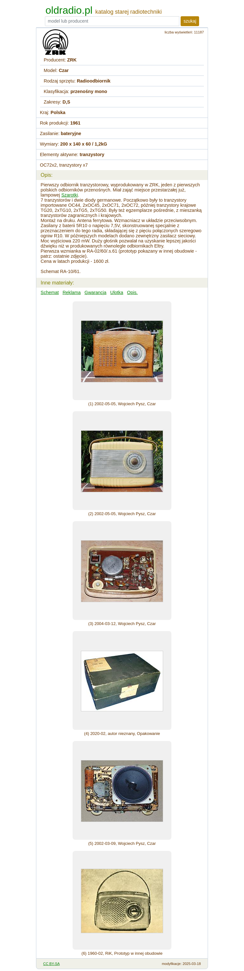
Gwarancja (95, 292)
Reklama (71, 292)
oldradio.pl (69, 10)
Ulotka (116, 292)
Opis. (132, 292)
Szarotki (69, 195)
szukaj (189, 21)
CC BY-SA (51, 964)
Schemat (50, 292)
